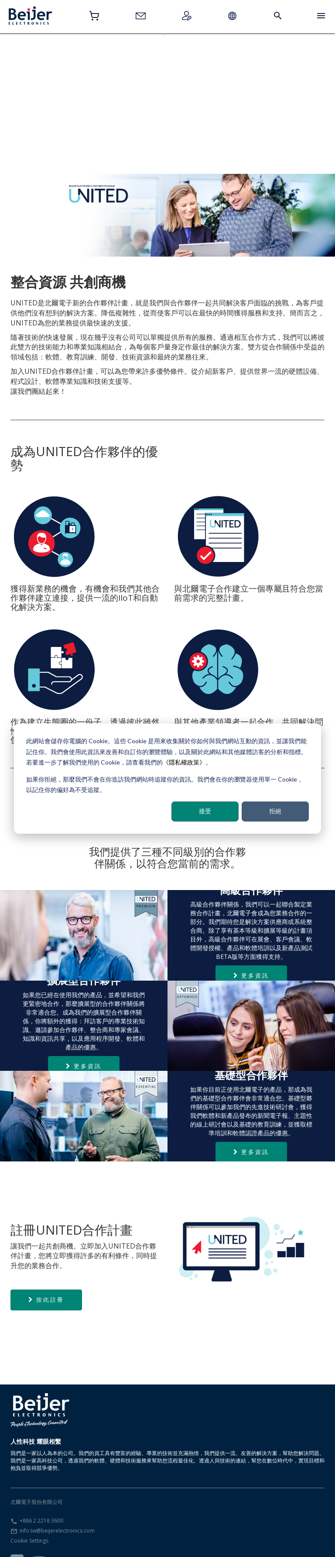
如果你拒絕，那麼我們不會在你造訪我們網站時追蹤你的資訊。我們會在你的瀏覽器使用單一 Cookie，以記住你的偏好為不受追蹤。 (164, 784)
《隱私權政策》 (184, 762)
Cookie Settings (29, 1521)
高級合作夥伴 (152, 64)
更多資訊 (251, 956)
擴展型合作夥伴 (96, 64)
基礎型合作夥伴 (39, 64)
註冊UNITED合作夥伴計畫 (209, 68)
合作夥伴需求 (266, 64)
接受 (205, 811)
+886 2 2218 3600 (41, 1501)
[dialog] (167, 779)
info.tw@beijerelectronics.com (57, 1511)
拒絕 (275, 811)
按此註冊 (46, 1280)
